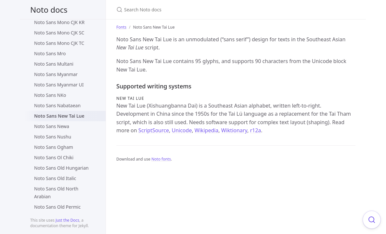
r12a (255, 130)
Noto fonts (161, 159)
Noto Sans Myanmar (56, 74)
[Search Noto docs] (193, 9)
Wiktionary (234, 130)
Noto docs (48, 9)
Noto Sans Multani (53, 64)
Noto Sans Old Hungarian (61, 168)
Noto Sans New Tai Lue (59, 116)
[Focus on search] (372, 220)
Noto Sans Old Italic (55, 178)
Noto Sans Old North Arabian (56, 193)
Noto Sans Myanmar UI (59, 85)
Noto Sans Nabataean (57, 105)
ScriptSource (153, 130)
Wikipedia (207, 130)
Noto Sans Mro (50, 53)
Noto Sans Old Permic (57, 207)
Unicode (182, 130)
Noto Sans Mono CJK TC (59, 43)
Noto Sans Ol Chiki (53, 157)
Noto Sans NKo (50, 95)
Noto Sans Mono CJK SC (59, 33)
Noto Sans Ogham (53, 147)
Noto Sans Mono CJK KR (59, 22)
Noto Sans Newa (51, 126)
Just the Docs (67, 220)
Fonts (121, 27)
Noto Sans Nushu (52, 137)
